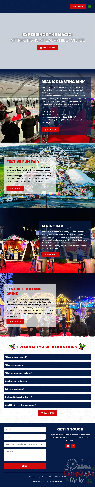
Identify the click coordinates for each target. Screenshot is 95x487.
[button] (89, 6)
